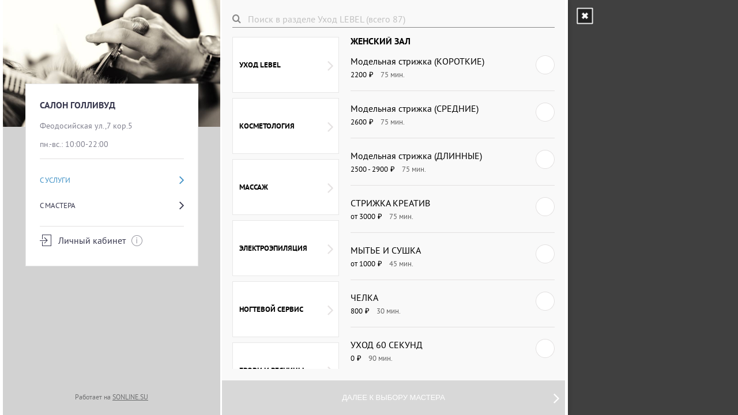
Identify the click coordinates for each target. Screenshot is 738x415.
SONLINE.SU (130, 397)
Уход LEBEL (286, 65)
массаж (286, 187)
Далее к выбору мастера (450, 397)
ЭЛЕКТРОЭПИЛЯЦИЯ (286, 248)
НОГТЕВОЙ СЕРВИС (286, 309)
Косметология (286, 126)
